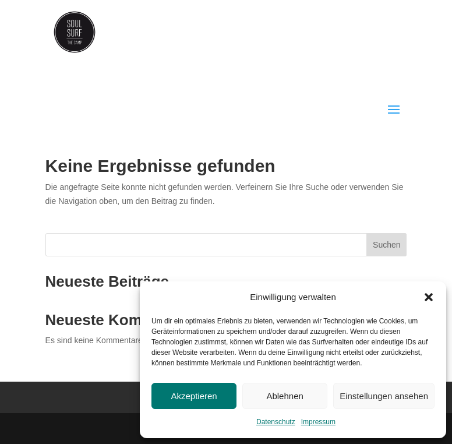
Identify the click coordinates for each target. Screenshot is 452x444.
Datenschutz (275, 422)
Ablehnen (284, 396)
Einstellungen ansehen (384, 396)
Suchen (386, 244)
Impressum (318, 422)
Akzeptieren (194, 396)
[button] (429, 297)
